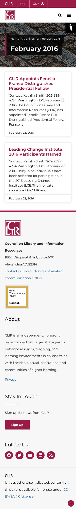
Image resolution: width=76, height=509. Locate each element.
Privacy (10, 379)
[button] (70, 27)
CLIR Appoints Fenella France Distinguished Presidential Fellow (32, 83)
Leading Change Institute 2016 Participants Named (35, 152)
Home (15, 38)
